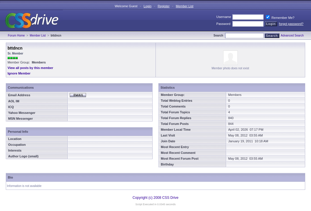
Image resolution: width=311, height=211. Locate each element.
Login (147, 6)
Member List (185, 6)
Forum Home (16, 35)
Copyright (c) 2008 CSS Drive (155, 198)
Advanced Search (292, 35)
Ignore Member (19, 73)
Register (163, 6)
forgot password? (291, 24)
